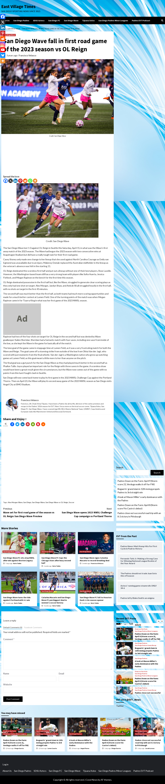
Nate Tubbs (17, 563)
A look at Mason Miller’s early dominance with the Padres (139, 499)
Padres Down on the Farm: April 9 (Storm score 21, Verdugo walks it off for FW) (137, 483)
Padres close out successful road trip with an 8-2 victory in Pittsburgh (139, 515)
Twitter (120, 705)
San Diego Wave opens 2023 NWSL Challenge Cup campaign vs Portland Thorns (84, 512)
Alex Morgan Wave (15, 502)
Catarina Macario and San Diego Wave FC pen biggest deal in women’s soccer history (55, 600)
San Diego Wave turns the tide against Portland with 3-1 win (17, 598)
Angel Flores (85, 748)
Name (6, 673)
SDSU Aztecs (38, 20)
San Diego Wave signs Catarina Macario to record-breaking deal (94, 559)
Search (119, 467)
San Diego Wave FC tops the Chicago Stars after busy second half (56, 560)
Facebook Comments (33, 627)
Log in (5, 764)
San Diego (27, 502)
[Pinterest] (20, 181)
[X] (10, 181)
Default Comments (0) (12, 627)
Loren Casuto (52, 748)
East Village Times (18, 6)
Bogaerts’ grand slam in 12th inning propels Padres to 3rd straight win (138, 491)
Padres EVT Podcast (141, 20)
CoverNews (92, 779)
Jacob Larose (149, 748)
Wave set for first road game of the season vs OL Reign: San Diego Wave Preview (30, 512)
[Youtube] (2, 49)
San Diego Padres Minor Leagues (113, 20)
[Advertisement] (57, 157)
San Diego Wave (71, 20)
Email (61, 673)
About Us (5, 20)
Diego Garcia (19, 748)
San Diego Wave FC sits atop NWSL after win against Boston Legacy (18, 559)
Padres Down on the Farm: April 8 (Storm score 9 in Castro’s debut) (137, 507)
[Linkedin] (15, 181)
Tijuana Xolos (88, 20)
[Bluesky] (2, 55)
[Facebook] (5, 181)
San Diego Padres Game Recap (145, 645)
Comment (8, 639)
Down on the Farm (141, 629)
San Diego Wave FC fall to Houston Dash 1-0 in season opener (96, 598)
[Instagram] (2, 44)
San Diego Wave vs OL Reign (57, 502)
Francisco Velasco (27, 55)
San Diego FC (54, 20)
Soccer (71, 502)
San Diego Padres (21, 20)
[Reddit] (25, 181)
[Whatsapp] (30, 181)
